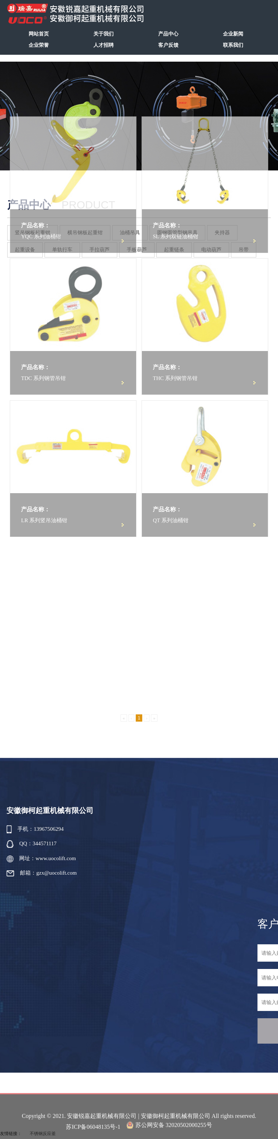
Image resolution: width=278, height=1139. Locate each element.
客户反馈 (168, 45)
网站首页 (39, 34)
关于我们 (103, 34)
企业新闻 (233, 34)
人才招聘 (103, 45)
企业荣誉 (39, 45)
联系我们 (233, 45)
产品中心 (168, 34)
